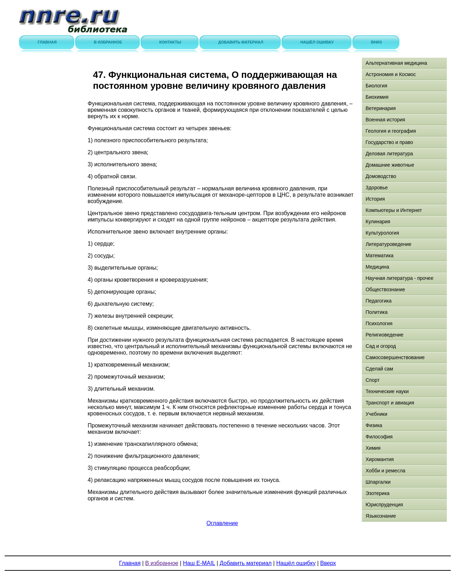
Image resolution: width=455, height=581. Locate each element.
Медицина (377, 267)
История (375, 199)
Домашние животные (389, 165)
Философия (378, 436)
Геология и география (390, 131)
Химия (372, 448)
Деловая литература (389, 153)
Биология (376, 85)
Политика (376, 312)
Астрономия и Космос (390, 74)
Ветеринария (380, 108)
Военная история (385, 119)
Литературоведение (388, 244)
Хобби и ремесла (385, 470)
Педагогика (378, 301)
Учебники (376, 414)
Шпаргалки (378, 482)
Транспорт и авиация (389, 402)
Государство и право (389, 142)
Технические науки (387, 391)
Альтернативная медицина (396, 63)
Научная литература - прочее (399, 278)
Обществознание (385, 289)
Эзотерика (377, 493)
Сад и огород (380, 346)
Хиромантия (379, 459)
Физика (373, 425)
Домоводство (380, 176)
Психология (378, 323)
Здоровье (376, 187)
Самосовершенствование (395, 357)
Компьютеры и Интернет (393, 210)
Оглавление (222, 523)
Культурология (382, 233)
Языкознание (380, 516)
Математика (379, 255)
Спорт (372, 380)
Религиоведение (384, 335)
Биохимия (376, 97)
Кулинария (377, 221)
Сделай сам (379, 369)
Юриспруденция (384, 504)
